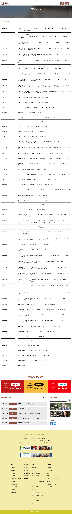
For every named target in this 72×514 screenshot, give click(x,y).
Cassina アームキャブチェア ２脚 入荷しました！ (31, 345)
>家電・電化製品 (36, 473)
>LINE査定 (49, 486)
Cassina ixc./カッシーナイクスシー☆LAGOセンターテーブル (32, 350)
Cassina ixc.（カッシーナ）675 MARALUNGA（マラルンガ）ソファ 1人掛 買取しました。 (39, 326)
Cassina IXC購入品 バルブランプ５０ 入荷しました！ (31, 360)
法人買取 (26, 475)
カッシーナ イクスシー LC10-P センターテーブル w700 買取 (32, 200)
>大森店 (13, 475)
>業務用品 (34, 489)
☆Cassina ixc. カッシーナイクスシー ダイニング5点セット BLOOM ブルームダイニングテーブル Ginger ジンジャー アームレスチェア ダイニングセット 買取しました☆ (43, 221)
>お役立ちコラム (51, 475)
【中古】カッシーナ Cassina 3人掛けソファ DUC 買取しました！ (33, 97)
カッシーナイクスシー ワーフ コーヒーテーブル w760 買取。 (32, 209)
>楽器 (33, 478)
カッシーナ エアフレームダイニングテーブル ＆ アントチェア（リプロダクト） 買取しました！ (42, 340)
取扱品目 (34, 467)
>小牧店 (13, 473)
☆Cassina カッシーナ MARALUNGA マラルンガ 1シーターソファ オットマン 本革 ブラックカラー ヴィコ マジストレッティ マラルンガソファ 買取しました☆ (45, 268)
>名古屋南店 (14, 486)
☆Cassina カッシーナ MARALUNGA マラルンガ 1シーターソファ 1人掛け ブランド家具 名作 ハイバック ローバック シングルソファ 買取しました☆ (44, 238)
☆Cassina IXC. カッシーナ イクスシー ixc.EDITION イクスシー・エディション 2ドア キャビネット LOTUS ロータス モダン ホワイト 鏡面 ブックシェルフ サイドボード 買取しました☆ (44, 86)
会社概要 (49, 464)
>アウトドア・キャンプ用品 (38, 481)
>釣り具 (34, 503)
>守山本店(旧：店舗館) (16, 478)
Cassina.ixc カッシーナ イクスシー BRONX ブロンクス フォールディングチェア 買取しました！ (43, 122)
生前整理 (26, 478)
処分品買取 (27, 473)
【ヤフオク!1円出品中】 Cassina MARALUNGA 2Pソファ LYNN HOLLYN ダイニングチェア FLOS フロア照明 (44, 174)
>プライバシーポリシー (52, 478)
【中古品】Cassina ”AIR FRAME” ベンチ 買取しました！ (33, 131)
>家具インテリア (36, 470)
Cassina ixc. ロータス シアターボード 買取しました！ (31, 336)
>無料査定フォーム (51, 484)
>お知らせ (49, 473)
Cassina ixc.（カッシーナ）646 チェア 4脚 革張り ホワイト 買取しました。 (36, 331)
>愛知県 (26, 467)
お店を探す (14, 470)
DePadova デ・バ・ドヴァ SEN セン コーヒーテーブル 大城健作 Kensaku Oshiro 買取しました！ (44, 158)
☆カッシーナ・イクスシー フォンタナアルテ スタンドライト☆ (34, 355)
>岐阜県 (26, 470)
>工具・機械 (35, 486)
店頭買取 (13, 467)
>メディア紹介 (50, 470)
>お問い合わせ (50, 481)
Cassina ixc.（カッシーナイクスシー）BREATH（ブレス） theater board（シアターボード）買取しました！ (44, 309)
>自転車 (34, 497)
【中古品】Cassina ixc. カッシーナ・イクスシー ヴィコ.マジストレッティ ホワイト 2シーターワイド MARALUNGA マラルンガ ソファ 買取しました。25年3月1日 (42, 80)
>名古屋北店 (14, 484)
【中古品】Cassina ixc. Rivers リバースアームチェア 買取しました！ (35, 184)
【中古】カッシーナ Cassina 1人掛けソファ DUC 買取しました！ (33, 102)
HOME (2, 21)
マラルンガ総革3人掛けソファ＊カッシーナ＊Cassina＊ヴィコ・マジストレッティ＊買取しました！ (42, 107)
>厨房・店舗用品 (36, 492)
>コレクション (35, 484)
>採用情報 (49, 467)
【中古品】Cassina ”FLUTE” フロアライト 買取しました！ (33, 126)
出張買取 (26, 464)
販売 (33, 464)
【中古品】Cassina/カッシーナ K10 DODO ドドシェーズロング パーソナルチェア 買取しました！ (43, 179)
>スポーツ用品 (35, 500)
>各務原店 (13, 492)
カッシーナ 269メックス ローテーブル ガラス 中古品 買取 (32, 169)
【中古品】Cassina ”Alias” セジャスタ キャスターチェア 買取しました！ (37, 117)
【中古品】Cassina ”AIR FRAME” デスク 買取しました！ (33, 136)
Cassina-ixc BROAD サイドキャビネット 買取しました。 (31, 227)
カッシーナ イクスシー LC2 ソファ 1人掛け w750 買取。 (31, 205)
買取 (12, 464)
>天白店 (13, 481)
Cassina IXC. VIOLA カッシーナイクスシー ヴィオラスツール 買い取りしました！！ (39, 304)
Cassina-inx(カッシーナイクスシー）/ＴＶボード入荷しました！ (33, 365)
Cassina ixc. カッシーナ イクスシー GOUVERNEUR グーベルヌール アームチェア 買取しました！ (43, 153)
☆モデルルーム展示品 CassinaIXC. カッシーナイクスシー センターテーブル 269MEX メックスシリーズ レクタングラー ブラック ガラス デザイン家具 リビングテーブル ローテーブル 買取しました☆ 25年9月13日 (44, 36)
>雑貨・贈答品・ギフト (37, 475)
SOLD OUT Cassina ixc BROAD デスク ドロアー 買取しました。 (34, 195)
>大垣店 (13, 489)
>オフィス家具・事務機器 (38, 495)
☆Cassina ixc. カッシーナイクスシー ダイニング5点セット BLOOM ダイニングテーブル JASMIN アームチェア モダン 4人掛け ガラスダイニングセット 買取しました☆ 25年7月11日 (44, 67)
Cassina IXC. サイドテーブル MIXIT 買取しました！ (30, 112)
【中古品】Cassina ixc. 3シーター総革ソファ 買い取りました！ (34, 244)
